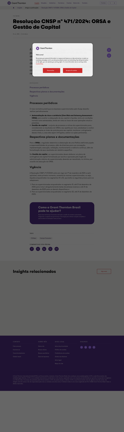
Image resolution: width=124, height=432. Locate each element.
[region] (62, 59)
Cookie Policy (39, 64)
